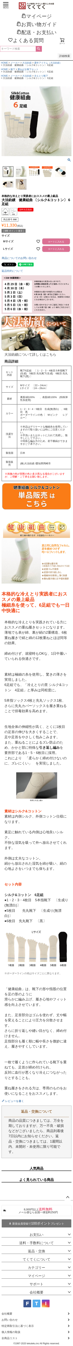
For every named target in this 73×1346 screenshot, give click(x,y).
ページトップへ (68, 1197)
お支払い (36, 1235)
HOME (4, 62)
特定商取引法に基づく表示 (18, 1325)
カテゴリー (36, 1268)
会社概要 (36, 1292)
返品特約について (12, 270)
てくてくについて (36, 1259)
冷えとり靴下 (41, 76)
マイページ (36, 1276)
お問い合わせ (10, 1319)
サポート (36, 1284)
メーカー (15, 62)
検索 (39, 49)
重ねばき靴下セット (28, 69)
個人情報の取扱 (11, 1332)
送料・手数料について (36, 1243)
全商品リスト (10, 1338)
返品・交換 (36, 1251)
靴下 (13, 69)
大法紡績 (27, 62)
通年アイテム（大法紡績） (48, 62)
